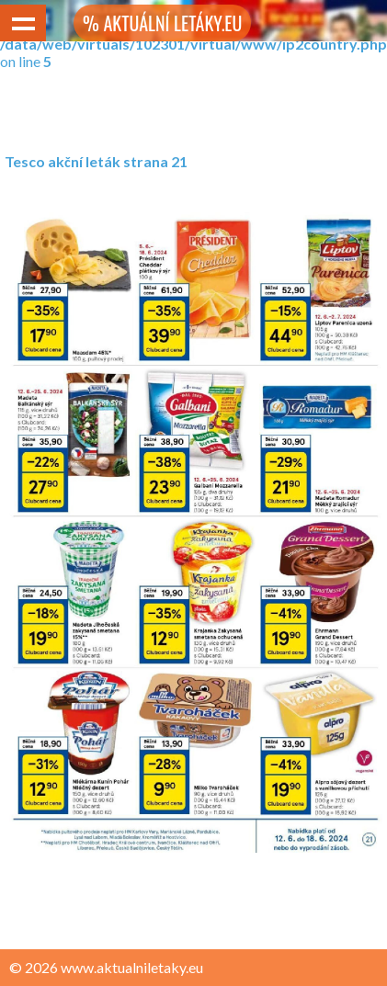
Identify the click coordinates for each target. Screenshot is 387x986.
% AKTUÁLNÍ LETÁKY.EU (162, 23)
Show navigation (23, 23)
